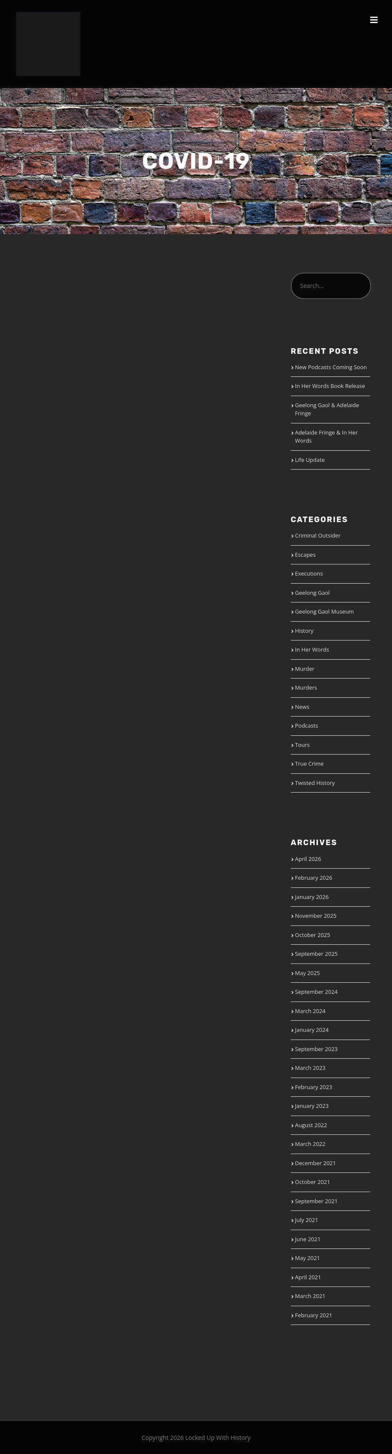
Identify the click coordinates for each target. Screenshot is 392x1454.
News (302, 707)
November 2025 (315, 915)
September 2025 (316, 954)
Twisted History (315, 783)
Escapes (305, 554)
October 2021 (312, 1182)
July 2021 (306, 1220)
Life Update (310, 460)
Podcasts (306, 725)
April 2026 (308, 859)
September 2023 (316, 1049)
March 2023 (310, 1068)
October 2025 (312, 935)
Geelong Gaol (312, 592)
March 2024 (310, 1011)
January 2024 (312, 1030)
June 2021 (308, 1239)
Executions (309, 573)
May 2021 (307, 1258)
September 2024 (316, 992)
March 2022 (310, 1144)
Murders (306, 687)
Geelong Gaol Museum (324, 611)
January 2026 (312, 897)
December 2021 (315, 1163)
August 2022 (311, 1125)
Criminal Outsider (318, 535)
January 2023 (312, 1106)
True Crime (309, 763)
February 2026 (313, 877)
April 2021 (308, 1277)
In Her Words (312, 649)
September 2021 (316, 1201)
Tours (302, 745)
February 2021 (313, 1315)
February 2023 (313, 1087)
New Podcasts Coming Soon (331, 367)
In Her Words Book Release (330, 386)
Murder (305, 669)
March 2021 (310, 1296)
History (304, 630)
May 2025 (307, 973)
